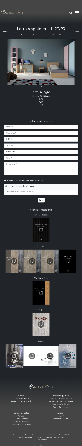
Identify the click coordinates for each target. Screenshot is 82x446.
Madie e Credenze (60, 404)
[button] (41, 86)
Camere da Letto (33, 35)
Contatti (61, 416)
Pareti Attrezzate (61, 407)
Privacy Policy (37, 180)
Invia (41, 200)
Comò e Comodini (21, 422)
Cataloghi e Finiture (61, 419)
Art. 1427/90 (56, 35)
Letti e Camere (45, 35)
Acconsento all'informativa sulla (25, 180)
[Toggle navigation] (77, 12)
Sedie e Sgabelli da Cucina (61, 402)
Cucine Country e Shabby (21, 402)
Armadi (21, 416)
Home (23, 35)
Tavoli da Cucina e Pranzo (60, 399)
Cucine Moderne (21, 399)
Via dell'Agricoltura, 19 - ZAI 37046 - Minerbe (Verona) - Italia (41, 437)
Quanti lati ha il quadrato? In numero (21, 186)
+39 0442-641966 (41, 439)
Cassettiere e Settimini (21, 425)
